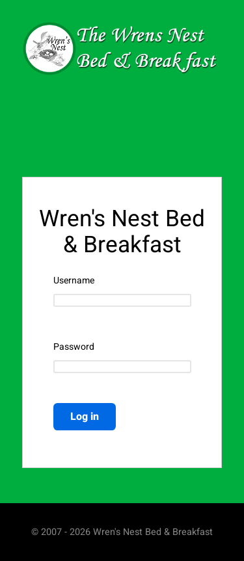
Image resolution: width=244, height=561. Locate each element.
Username (73, 280)
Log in (84, 416)
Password (73, 347)
